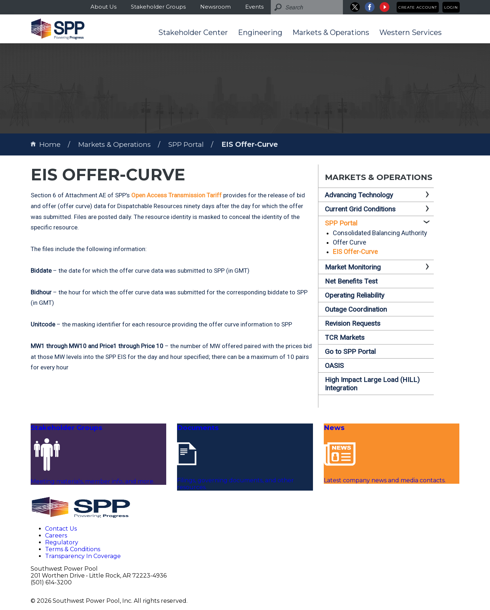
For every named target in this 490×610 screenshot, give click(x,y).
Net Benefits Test (351, 281)
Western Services (410, 32)
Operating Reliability (354, 295)
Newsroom (215, 6)
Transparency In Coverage (83, 556)
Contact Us (61, 528)
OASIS (334, 365)
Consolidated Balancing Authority (380, 233)
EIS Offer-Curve (249, 144)
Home (46, 144)
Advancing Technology (359, 195)
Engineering (260, 32)
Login (451, 7)
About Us (103, 6)
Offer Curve (349, 242)
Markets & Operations (330, 32)
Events (254, 6)
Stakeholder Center (193, 32)
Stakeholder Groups (158, 6)
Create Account (417, 7)
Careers (56, 535)
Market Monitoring (353, 267)
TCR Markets (345, 337)
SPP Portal (186, 144)
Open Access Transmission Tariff (176, 195)
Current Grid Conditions (360, 209)
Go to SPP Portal (350, 351)
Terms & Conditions (72, 549)
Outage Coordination (356, 309)
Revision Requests (352, 323)
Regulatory (61, 542)
